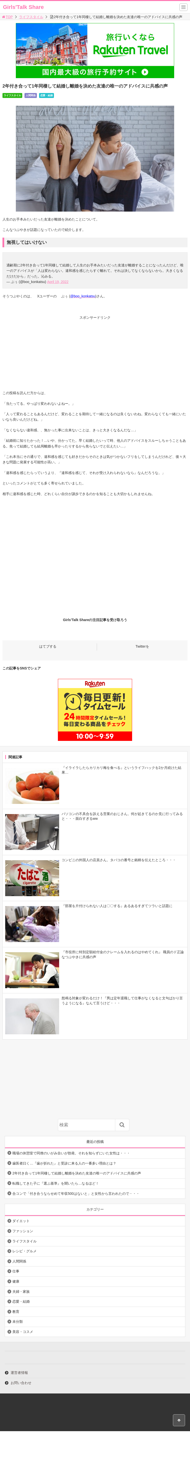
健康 (15, 1281)
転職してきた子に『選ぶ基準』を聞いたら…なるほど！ (55, 1183)
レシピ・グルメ (24, 1251)
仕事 (15, 1271)
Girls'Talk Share (23, 7)
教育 (15, 1312)
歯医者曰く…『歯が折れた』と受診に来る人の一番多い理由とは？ (64, 1163)
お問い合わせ (21, 1383)
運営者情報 (19, 1373)
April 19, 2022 (57, 282)
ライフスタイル (31, 17)
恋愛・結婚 (46, 95)
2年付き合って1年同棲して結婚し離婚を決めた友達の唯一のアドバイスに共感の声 (76, 1173)
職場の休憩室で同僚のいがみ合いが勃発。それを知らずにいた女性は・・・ (71, 1153)
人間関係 (31, 95)
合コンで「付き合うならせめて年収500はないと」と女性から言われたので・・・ (75, 1194)
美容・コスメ (22, 1332)
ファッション (22, 1231)
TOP (7, 17)
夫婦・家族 (21, 1292)
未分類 (17, 1322)
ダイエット (21, 1221)
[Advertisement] (95, 355)
